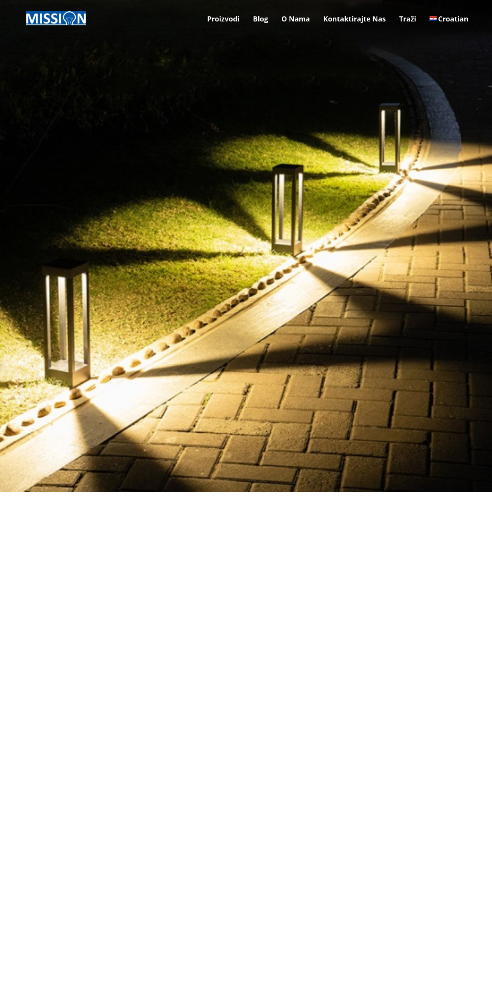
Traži (407, 18)
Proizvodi (223, 18)
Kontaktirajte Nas (354, 18)
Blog (260, 18)
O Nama (295, 18)
